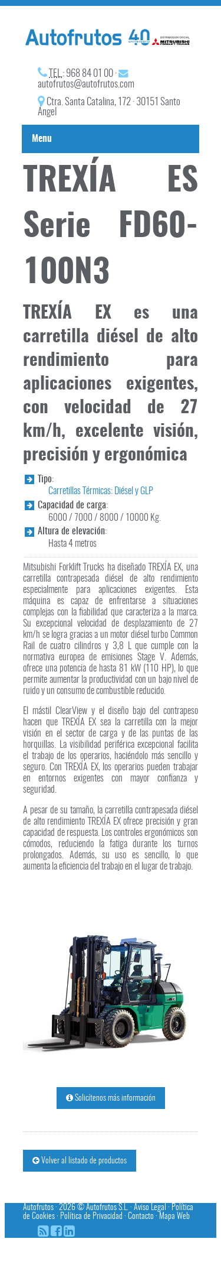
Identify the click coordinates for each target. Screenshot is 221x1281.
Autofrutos (38, 1207)
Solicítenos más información (111, 1098)
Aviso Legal (150, 1207)
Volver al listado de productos (79, 1160)
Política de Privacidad (91, 1216)
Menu (42, 139)
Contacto (141, 1216)
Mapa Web (174, 1216)
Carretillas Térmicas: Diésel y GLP (100, 491)
